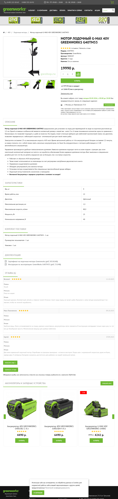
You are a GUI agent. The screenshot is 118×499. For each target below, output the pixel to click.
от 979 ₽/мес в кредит (63, 86)
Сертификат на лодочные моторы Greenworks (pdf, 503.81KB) (31, 261)
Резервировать (109, 105)
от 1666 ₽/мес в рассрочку (63, 89)
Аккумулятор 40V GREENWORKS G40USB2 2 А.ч (21, 427)
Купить (77, 81)
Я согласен (38, 493)
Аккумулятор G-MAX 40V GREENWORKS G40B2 (96, 427)
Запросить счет (67, 93)
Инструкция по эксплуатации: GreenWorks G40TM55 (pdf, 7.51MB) (33, 264)
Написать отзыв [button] (10, 370)
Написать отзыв (84, 48)
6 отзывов (74, 48)
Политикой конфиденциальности (57, 488)
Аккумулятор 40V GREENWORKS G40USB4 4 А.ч (59, 427)
